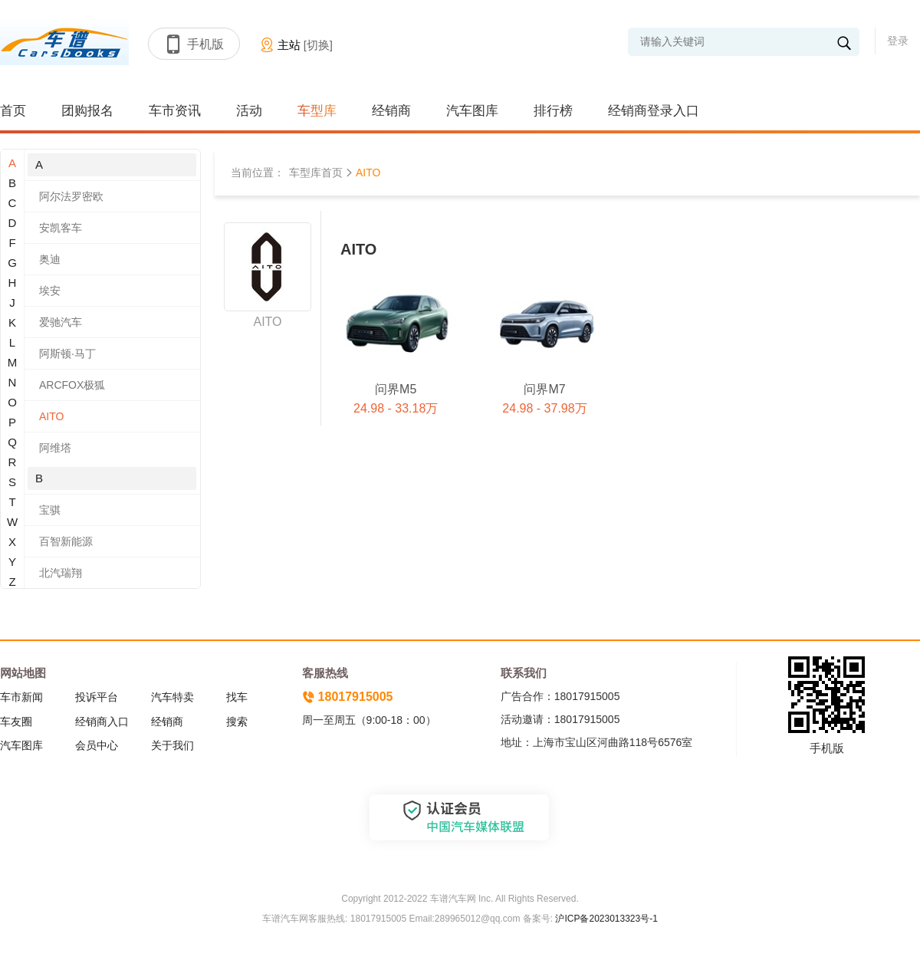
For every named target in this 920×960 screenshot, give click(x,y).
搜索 (237, 721)
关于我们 (172, 745)
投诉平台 (96, 697)
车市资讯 (175, 111)
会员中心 (96, 745)
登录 (898, 41)
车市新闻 (21, 697)
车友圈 (16, 721)
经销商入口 (102, 721)
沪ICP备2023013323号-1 (605, 918)
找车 (237, 697)
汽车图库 (472, 111)
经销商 (391, 111)
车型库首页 (316, 172)
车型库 (317, 111)
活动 (249, 111)
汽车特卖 (172, 697)
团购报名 (87, 111)
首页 (13, 111)
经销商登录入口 (653, 111)
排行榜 (553, 111)
